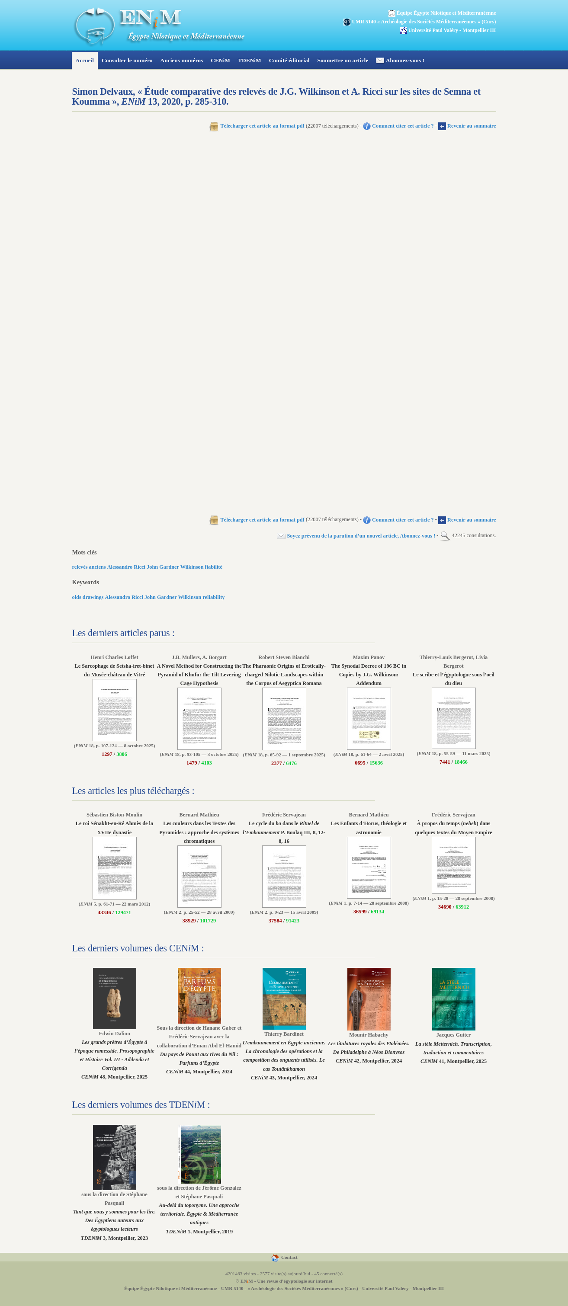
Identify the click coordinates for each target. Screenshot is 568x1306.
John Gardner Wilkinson (175, 567)
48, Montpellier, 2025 (114, 1052)
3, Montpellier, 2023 (114, 1213)
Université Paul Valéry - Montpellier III (403, 1288)
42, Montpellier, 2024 (369, 1045)
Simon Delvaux (102, 91)
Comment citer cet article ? (398, 126)
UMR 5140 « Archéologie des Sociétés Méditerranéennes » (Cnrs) (419, 22)
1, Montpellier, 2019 (199, 1207)
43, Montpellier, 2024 (284, 1053)
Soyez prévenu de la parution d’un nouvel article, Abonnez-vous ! (356, 536)
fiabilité (213, 567)
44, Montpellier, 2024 (199, 1047)
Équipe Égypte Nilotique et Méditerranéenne (170, 1288)
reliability (213, 597)
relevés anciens (89, 567)
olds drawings (88, 597)
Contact (284, 1257)
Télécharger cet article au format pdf (257, 126)
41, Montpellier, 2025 (453, 1045)
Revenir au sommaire (467, 126)
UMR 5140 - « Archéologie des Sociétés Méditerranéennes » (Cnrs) (289, 1288)
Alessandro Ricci (126, 567)
